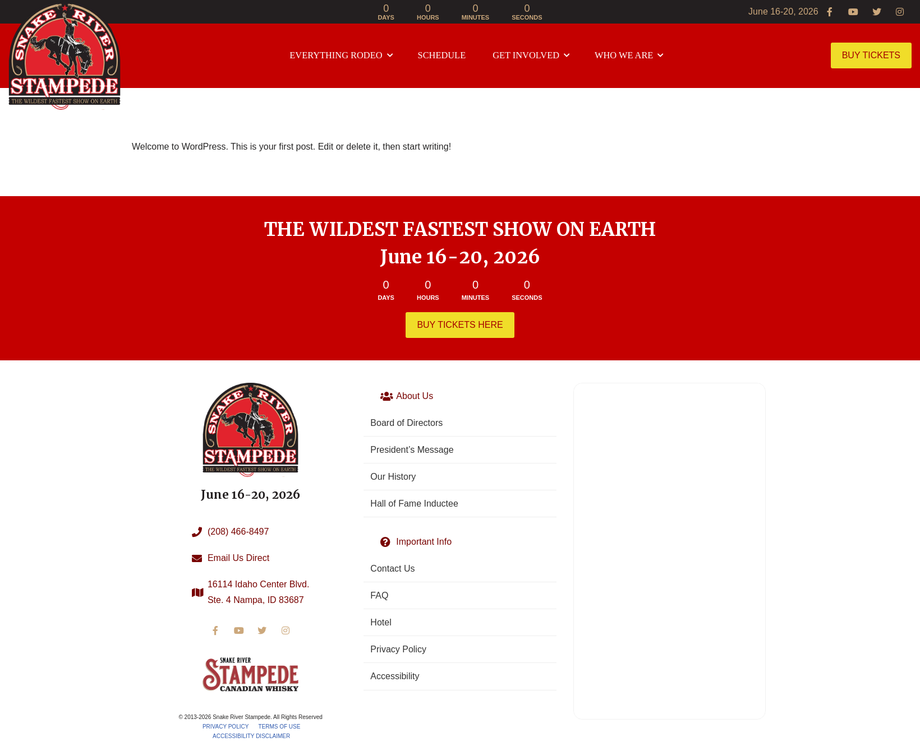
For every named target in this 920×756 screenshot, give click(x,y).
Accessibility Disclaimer (251, 736)
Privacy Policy (226, 726)
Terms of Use (279, 726)
